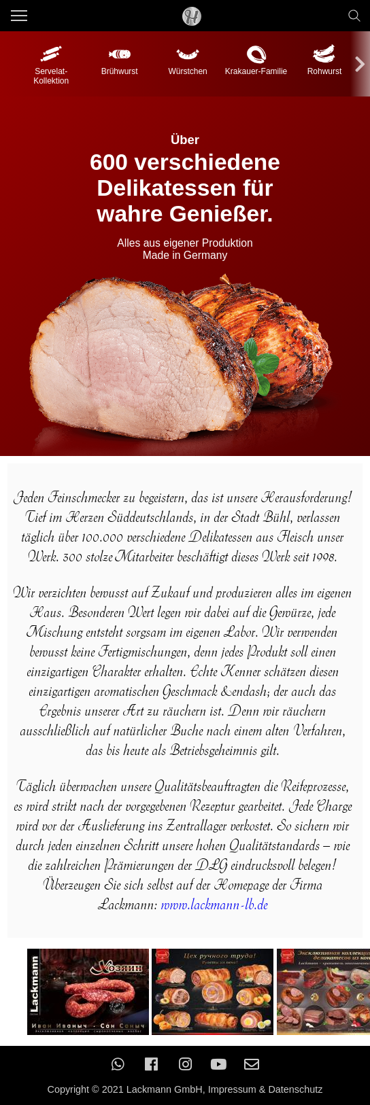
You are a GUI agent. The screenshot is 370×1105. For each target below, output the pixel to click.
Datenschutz (295, 1089)
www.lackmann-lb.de (216, 904)
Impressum (232, 1089)
